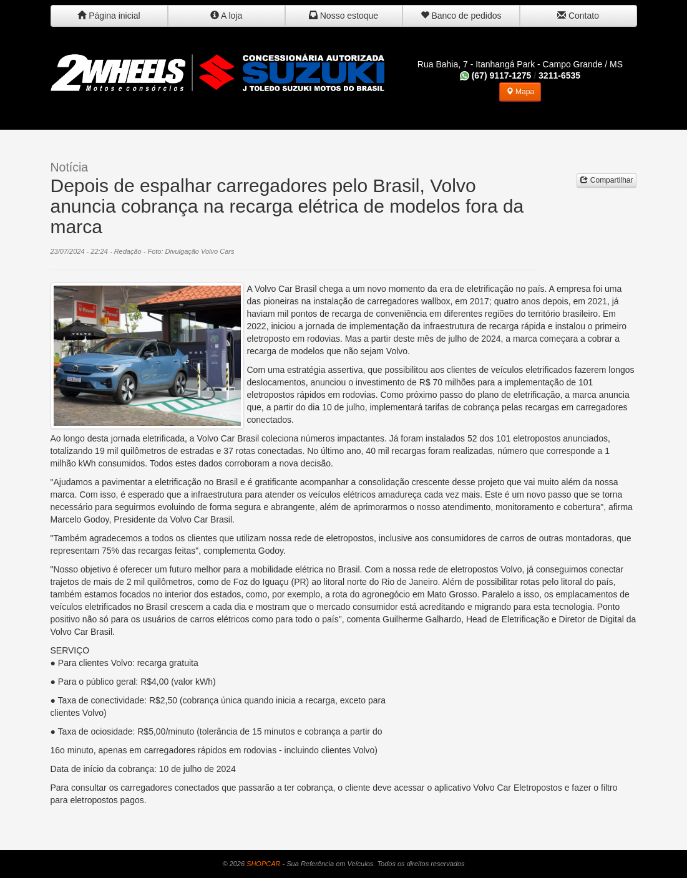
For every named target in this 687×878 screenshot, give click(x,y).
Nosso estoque (343, 16)
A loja (226, 16)
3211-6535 (559, 75)
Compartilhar (606, 180)
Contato (578, 16)
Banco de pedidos (461, 16)
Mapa (520, 91)
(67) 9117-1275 (496, 75)
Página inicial (108, 16)
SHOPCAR (263, 863)
